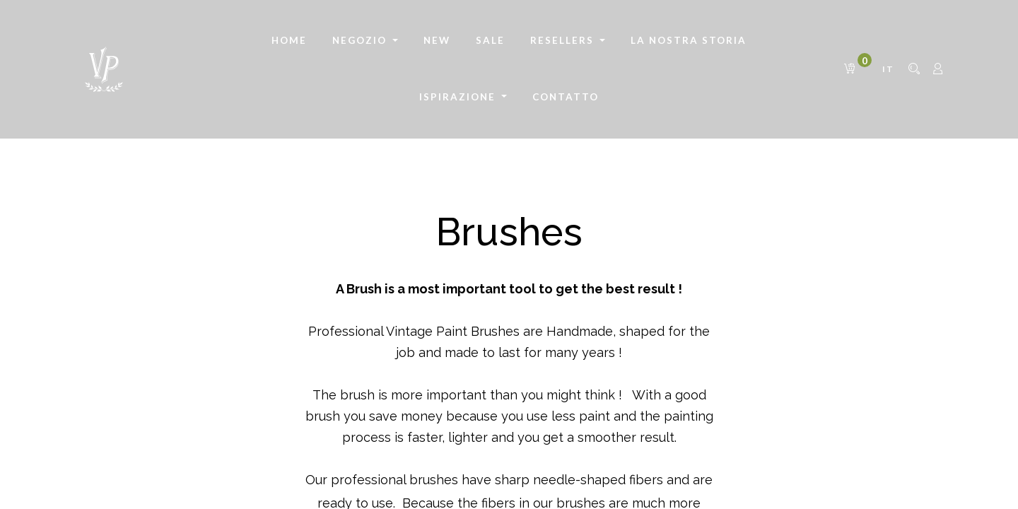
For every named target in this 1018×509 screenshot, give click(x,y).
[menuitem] (289, 41)
